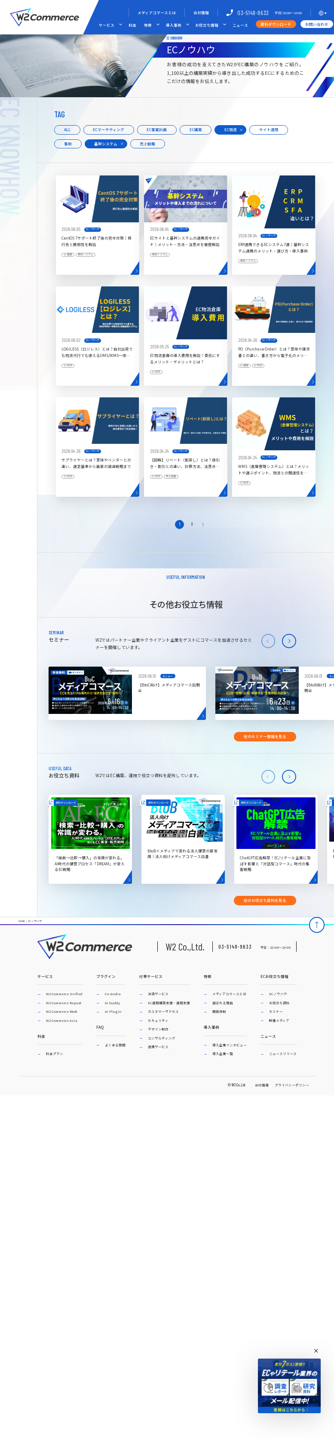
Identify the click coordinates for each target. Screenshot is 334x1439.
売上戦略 (147, 143)
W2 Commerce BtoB (61, 1011)
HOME (21, 921)
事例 (68, 143)
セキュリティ (158, 1020)
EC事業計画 (157, 129)
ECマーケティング (108, 129)
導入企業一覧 (222, 1053)
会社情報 (201, 12)
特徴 (148, 25)
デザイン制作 (158, 1029)
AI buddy (112, 1002)
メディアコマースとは (157, 12)
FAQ (100, 1027)
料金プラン (54, 1053)
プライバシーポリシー (292, 1084)
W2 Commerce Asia (61, 1020)
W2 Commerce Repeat (63, 1002)
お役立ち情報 (206, 25)
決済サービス (158, 993)
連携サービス (158, 1046)
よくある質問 (115, 1044)
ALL (67, 129)
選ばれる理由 (222, 1002)
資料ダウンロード (275, 24)
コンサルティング (161, 1038)
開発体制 (219, 1011)
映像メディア (279, 1020)
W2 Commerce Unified (64, 993)
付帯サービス (150, 976)
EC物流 (230, 129)
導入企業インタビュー (229, 1044)
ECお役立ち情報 (274, 976)
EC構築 (196, 129)
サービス (106, 25)
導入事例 (173, 25)
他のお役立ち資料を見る (265, 900)
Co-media (112, 993)
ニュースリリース (283, 1053)
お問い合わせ (316, 24)
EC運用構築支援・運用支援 (169, 1002)
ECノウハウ (35, 921)
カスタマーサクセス (163, 1011)
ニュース (240, 25)
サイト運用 (269, 129)
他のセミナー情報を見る (265, 736)
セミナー (276, 1011)
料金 (132, 25)
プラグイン (106, 976)
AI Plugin (113, 1011)
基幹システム (105, 143)
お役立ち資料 (279, 1002)
